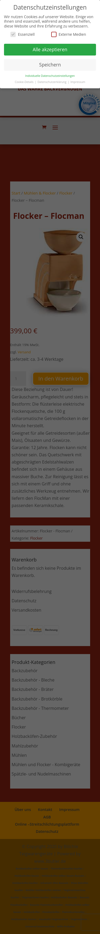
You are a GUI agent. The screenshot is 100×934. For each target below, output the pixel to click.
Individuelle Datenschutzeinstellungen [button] (50, 76)
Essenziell (22, 34)
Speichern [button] (50, 64)
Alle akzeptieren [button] (50, 49)
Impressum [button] (77, 82)
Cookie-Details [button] (24, 82)
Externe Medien (68, 34)
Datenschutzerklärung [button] (52, 82)
